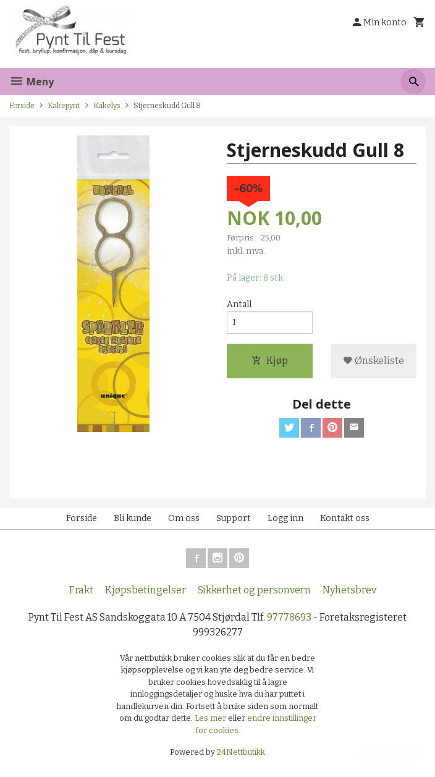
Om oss (184, 518)
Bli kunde (132, 518)
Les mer (211, 718)
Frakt (81, 590)
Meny (31, 81)
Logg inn (285, 518)
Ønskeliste (373, 361)
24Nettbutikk (241, 752)
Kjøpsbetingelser (145, 590)
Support (233, 518)
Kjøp (269, 361)
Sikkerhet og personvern (254, 590)
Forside (22, 105)
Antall (239, 304)
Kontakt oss (345, 518)
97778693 (289, 617)
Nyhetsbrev (349, 590)
